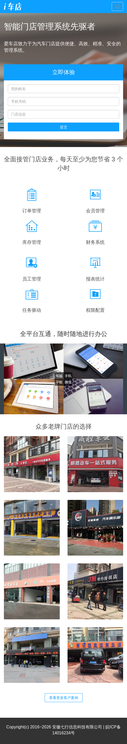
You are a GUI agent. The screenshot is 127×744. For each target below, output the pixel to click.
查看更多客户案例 (63, 698)
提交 (63, 127)
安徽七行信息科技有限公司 (77, 727)
